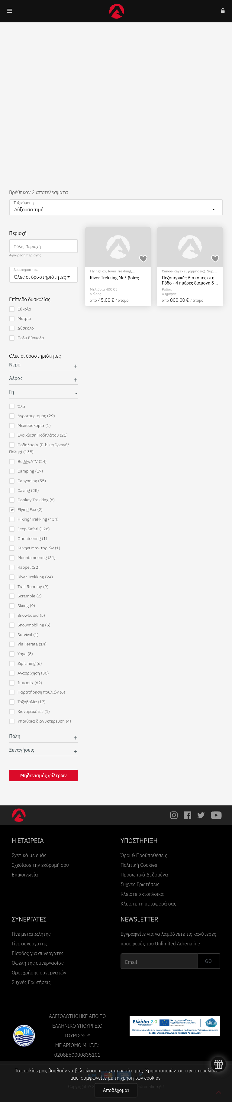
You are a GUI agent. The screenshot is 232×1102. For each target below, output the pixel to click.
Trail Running (28, 587)
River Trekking (31, 577)
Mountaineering (32, 558)
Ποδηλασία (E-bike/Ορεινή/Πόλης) (39, 448)
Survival (24, 635)
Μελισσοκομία (30, 425)
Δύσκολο (21, 328)
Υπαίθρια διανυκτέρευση (40, 721)
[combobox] (116, 207)
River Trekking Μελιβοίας (114, 278)
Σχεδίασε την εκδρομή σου (40, 865)
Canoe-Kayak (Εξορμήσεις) (183, 271)
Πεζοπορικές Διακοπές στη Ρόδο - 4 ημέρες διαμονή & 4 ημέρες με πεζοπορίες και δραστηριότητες (190, 280)
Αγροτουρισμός (32, 416)
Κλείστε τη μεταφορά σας (148, 904)
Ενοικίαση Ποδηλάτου (38, 435)
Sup (210, 271)
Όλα (17, 406)
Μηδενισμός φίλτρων (43, 775)
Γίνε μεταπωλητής (31, 934)
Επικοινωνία (25, 875)
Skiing (22, 606)
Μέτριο (20, 318)
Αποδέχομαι (116, 1090)
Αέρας (16, 378)
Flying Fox (26, 509)
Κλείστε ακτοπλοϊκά (142, 894)
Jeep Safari (29, 529)
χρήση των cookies (140, 1078)
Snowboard (27, 615)
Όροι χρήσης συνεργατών (39, 973)
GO (208, 961)
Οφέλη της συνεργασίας (38, 963)
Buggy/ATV (28, 461)
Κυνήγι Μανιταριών (34, 548)
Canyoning (27, 481)
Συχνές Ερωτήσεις (140, 884)
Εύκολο (20, 309)
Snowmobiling (29, 625)
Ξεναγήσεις (21, 750)
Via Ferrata (28, 644)
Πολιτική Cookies (139, 865)
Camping (26, 471)
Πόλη (14, 736)
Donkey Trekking (32, 500)
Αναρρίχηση (29, 673)
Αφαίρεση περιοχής (25, 255)
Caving (24, 490)
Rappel (24, 567)
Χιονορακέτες (29, 711)
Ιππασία (25, 683)
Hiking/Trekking (34, 519)
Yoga (21, 654)
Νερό (14, 365)
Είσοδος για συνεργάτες (38, 953)
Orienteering (28, 538)
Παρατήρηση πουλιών (37, 692)
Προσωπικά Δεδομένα (144, 875)
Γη (11, 392)
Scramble (25, 596)
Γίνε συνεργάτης (29, 944)
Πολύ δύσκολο (26, 338)
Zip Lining (25, 663)
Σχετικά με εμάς (29, 855)
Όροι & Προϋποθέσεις (144, 855)
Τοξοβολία (27, 702)
